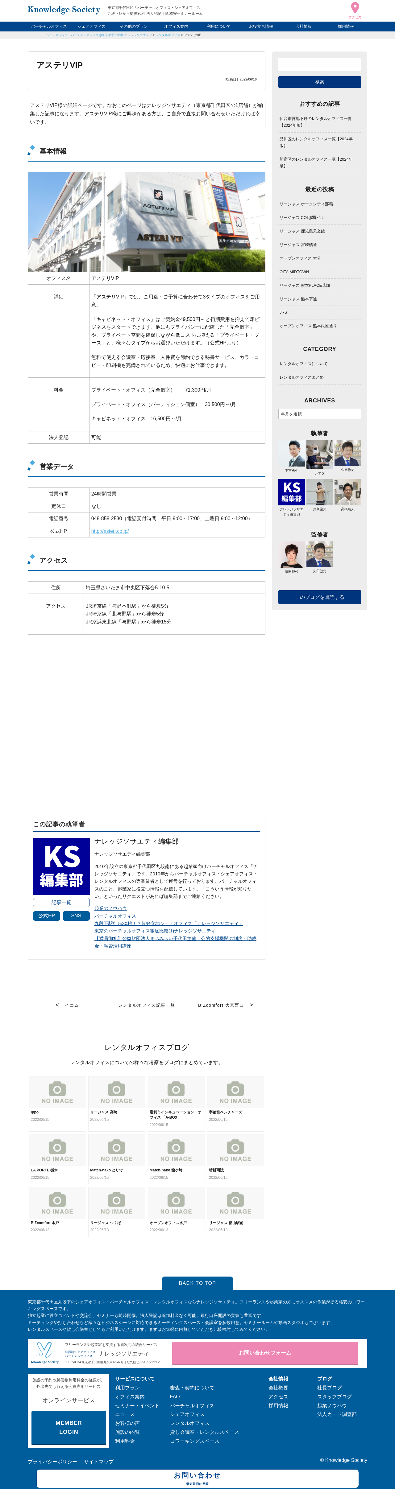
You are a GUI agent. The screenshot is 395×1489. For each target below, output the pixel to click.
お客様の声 (127, 1423)
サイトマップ (99, 1461)
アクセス (278, 1396)
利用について (219, 26)
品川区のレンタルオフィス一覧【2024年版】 (316, 142)
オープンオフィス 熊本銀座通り (308, 325)
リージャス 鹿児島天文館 (302, 231)
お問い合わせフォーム (265, 1353)
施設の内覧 (127, 1432)
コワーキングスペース (194, 1441)
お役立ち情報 (261, 26)
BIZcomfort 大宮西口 (221, 1005)
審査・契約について (192, 1387)
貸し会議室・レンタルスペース (204, 1432)
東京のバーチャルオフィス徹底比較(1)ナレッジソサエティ (155, 930)
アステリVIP (192, 35)
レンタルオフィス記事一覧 (146, 1005)
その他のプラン (134, 26)
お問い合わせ (198, 1479)
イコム (72, 1005)
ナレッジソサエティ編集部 (291, 509)
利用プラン (127, 1387)
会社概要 (278, 1387)
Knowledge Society (346, 1460)
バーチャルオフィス (49, 26)
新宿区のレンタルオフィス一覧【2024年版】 (316, 162)
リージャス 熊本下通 (298, 299)
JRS (283, 312)
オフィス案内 (176, 26)
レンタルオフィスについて (304, 363)
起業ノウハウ (332, 1405)
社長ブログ (329, 1387)
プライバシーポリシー (52, 1461)
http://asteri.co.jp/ (110, 531)
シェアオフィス (91, 26)
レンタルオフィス (168, 35)
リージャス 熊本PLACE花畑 (305, 285)
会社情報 (304, 26)
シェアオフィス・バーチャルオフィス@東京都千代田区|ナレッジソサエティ (99, 35)
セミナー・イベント (137, 1405)
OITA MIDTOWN (294, 271)
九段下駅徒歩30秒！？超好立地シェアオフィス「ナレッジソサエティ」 (168, 923)
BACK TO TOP (197, 1283)
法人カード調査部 (337, 1414)
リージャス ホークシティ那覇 (306, 204)
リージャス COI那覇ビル (302, 217)
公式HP (46, 915)
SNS (76, 915)
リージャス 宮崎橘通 (298, 244)
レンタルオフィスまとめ (302, 377)
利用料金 (125, 1441)
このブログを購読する (319, 597)
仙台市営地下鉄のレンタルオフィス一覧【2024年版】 (316, 122)
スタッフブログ (334, 1396)
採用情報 (346, 26)
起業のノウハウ (110, 908)
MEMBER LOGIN (69, 1427)
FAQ (175, 1396)
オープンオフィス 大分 (300, 258)
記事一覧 (61, 902)
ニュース (125, 1414)
